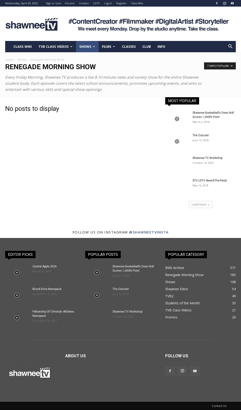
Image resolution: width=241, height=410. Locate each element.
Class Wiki (137, 3)
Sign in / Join (53, 3)
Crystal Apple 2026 (44, 266)
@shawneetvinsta (149, 232)
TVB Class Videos (55, 46)
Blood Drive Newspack (46, 289)
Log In (108, 3)
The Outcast (201, 135)
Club (146, 46)
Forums (70, 3)
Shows (87, 46)
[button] (230, 47)
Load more (201, 204)
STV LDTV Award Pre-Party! (210, 180)
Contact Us (219, 406)
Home (9, 60)
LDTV (96, 3)
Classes (129, 46)
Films (108, 46)
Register (121, 3)
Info (161, 46)
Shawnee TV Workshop (207, 158)
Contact (84, 3)
